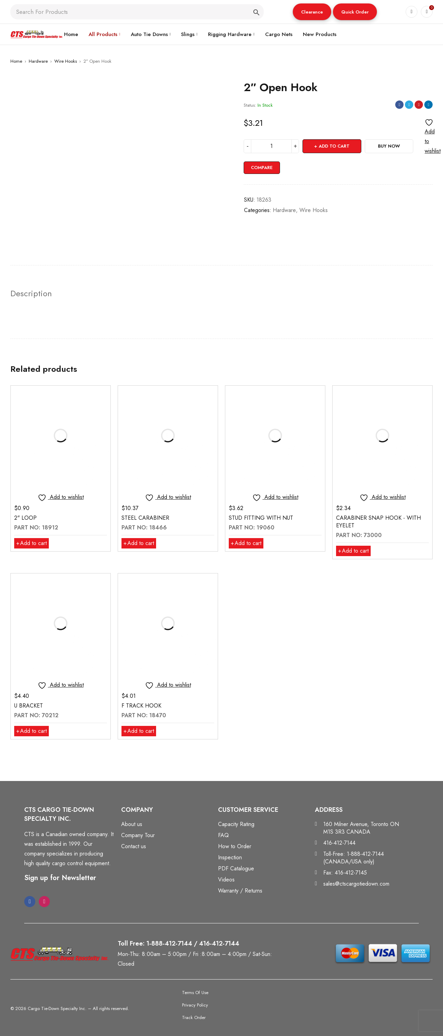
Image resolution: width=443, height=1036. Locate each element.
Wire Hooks (65, 61)
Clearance (312, 12)
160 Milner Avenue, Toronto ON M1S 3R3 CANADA (361, 828)
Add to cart (334, 146)
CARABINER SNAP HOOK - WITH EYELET (378, 521)
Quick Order (355, 12)
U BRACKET (28, 706)
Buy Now (389, 146)
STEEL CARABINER (145, 518)
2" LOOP (25, 518)
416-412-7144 (339, 843)
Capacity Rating (236, 824)
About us (131, 824)
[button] (312, 11)
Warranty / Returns (240, 891)
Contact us (133, 846)
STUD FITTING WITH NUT (261, 518)
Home (16, 61)
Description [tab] (31, 293)
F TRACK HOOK (141, 706)
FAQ (223, 835)
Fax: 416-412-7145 (345, 873)
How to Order (234, 846)
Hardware (38, 61)
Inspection (230, 857)
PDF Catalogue (236, 868)
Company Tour (138, 835)
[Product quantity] (271, 146)
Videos (226, 880)
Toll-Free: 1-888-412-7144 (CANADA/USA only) (353, 858)
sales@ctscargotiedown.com (356, 884)
